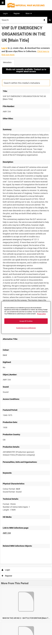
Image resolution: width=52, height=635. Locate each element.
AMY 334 (7, 533)
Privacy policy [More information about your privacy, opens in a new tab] (41, 314)
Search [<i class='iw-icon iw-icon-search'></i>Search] (50, 20)
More (28, 13)
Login (6, 569)
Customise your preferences (26, 328)
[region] (26, 317)
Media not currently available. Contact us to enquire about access (26, 70)
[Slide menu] (2, 2)
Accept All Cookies (26, 321)
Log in (5, 13)
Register (17, 13)
